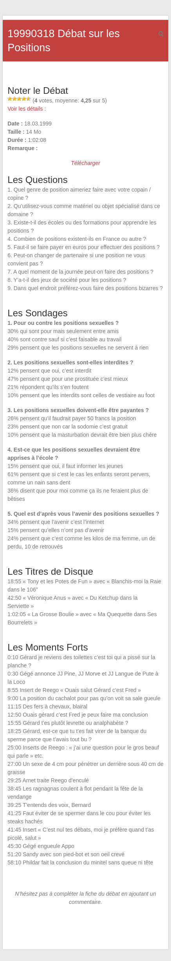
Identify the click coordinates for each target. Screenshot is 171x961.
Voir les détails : (26, 109)
